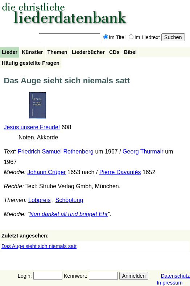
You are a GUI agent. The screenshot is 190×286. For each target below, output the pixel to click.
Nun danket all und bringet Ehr (68, 214)
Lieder (9, 52)
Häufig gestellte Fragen (30, 63)
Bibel (130, 52)
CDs (114, 52)
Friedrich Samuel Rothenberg (56, 151)
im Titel (114, 37)
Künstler (32, 52)
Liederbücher (88, 52)
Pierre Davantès (120, 172)
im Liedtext (144, 37)
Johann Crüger (46, 172)
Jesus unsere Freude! (32, 127)
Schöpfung (69, 200)
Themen (57, 52)
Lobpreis (39, 200)
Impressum (169, 283)
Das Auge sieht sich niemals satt (39, 246)
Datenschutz (175, 276)
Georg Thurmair (143, 151)
